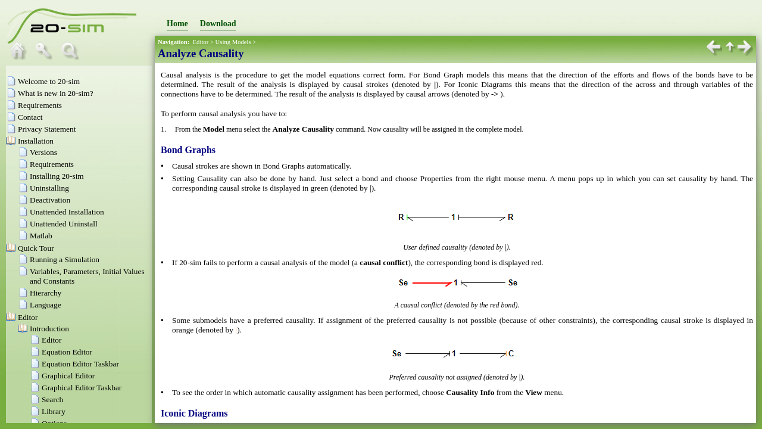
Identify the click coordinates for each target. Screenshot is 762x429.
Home (177, 23)
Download (218, 23)
